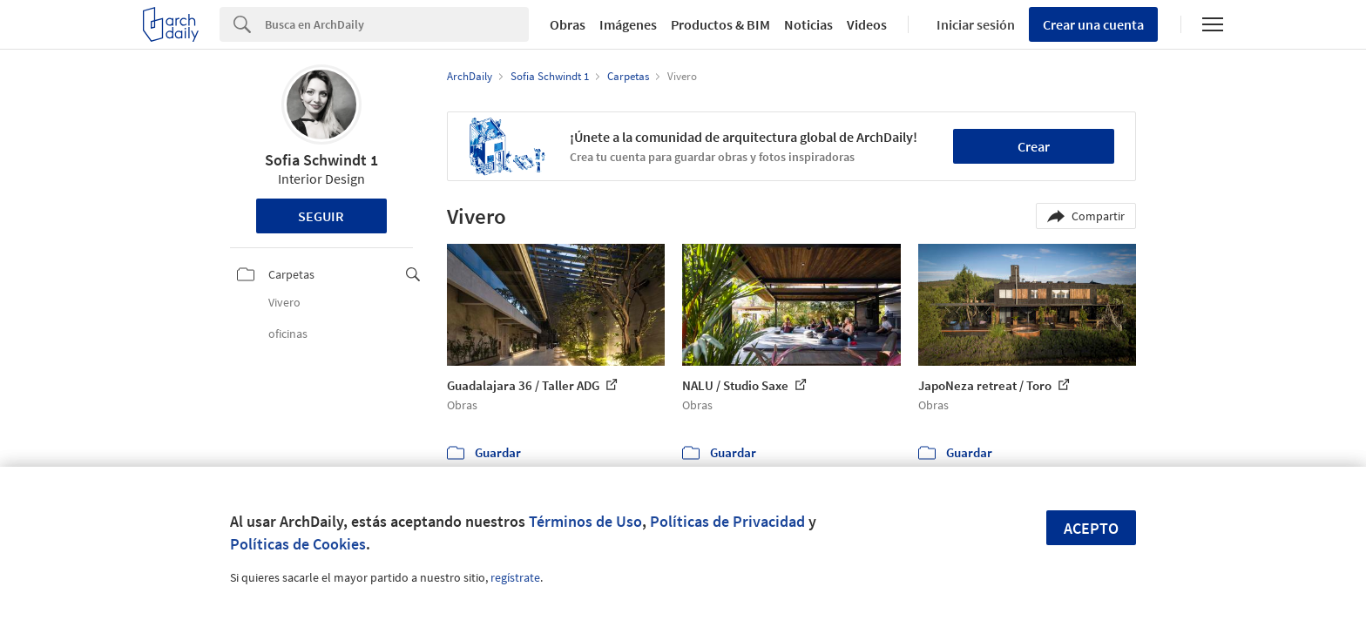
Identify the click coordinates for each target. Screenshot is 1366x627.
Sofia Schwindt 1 (321, 160)
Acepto (1091, 528)
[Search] (397, 24)
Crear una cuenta (1093, 24)
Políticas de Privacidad (727, 521)
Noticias (808, 24)
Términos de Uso (585, 521)
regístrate (515, 577)
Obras (567, 24)
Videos (867, 24)
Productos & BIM (720, 24)
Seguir (321, 216)
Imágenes (628, 24)
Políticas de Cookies (298, 544)
